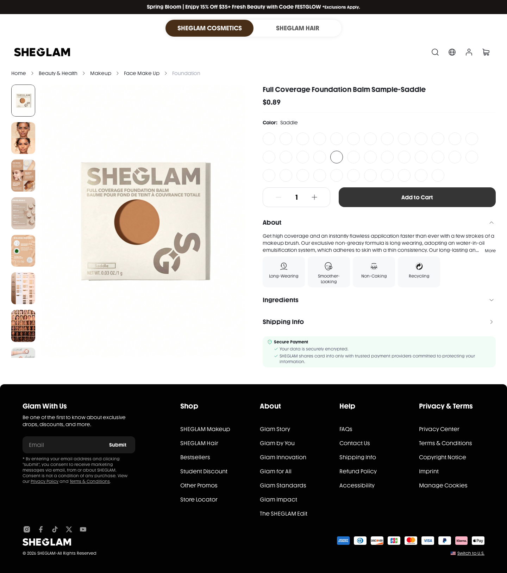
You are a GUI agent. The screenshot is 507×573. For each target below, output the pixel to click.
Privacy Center (439, 429)
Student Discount (203, 471)
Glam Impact (278, 499)
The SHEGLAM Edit (283, 513)
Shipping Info (357, 457)
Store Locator (199, 499)
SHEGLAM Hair (199, 443)
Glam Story (275, 429)
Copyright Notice (442, 457)
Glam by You (277, 443)
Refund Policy (358, 471)
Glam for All (276, 471)
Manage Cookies (443, 485)
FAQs (345, 429)
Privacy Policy (44, 481)
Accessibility (357, 485)
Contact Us (354, 443)
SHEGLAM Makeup (205, 429)
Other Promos (199, 485)
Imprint (429, 471)
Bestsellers (195, 457)
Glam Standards (283, 485)
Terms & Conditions (90, 481)
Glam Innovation (283, 457)
